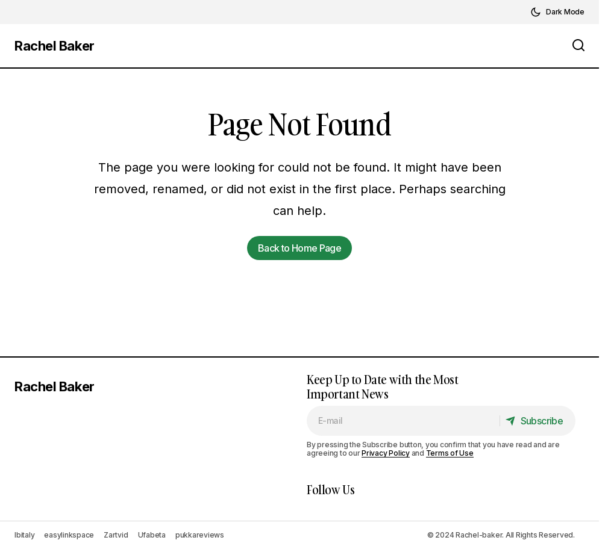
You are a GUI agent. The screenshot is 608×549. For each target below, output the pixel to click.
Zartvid (116, 534)
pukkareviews (199, 534)
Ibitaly (24, 534)
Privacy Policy (386, 453)
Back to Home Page (299, 248)
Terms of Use (450, 453)
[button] (557, 12)
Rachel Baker (54, 46)
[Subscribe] (537, 421)
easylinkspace (69, 534)
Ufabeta (152, 534)
